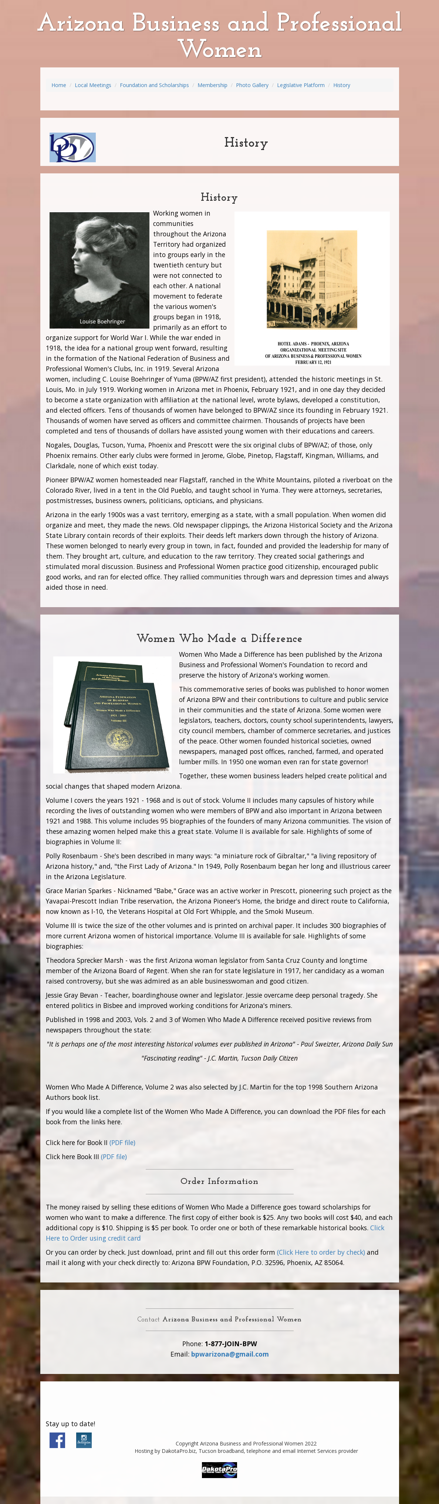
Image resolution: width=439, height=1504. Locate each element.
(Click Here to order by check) (321, 1252)
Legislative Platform (301, 85)
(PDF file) (122, 1142)
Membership (212, 85)
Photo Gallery (252, 85)
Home (58, 85)
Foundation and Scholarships (154, 85)
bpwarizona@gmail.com (230, 1354)
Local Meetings (93, 85)
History (341, 85)
